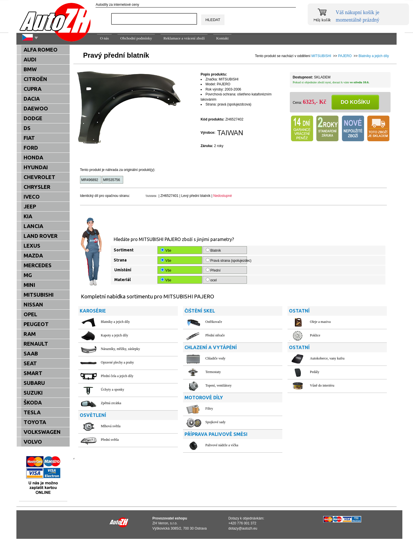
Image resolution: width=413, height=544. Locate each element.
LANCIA (33, 226)
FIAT (29, 138)
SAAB (31, 354)
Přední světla (110, 440)
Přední (214, 270)
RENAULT (36, 344)
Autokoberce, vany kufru (327, 358)
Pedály (314, 372)
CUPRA (32, 89)
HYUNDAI (36, 167)
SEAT (30, 363)
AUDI (30, 60)
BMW (30, 69)
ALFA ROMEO (41, 50)
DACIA (32, 99)
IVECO (32, 197)
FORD (31, 148)
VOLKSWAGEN (42, 432)
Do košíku (355, 102)
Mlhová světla (110, 426)
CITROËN (35, 79)
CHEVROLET (39, 177)
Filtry (209, 408)
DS (27, 128)
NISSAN (33, 305)
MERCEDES (38, 265)
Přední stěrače (215, 335)
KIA (28, 216)
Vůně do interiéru (322, 385)
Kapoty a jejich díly (114, 335)
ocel (212, 280)
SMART (33, 373)
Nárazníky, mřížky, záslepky (120, 349)
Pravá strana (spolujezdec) (226, 260)
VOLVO (33, 442)
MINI (29, 285)
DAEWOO (36, 109)
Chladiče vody (215, 358)
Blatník (214, 250)
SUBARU (34, 383)
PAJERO (345, 56)
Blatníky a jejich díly (374, 56)
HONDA (33, 158)
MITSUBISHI (321, 56)
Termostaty (213, 372)
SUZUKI (33, 393)
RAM (30, 334)
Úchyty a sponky (112, 389)
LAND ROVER (41, 236)
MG (28, 275)
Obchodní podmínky (136, 38)
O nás (104, 38)
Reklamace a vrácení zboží (184, 38)
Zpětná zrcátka (111, 403)
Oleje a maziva (320, 322)
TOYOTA (35, 422)
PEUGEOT (36, 324)
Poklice (315, 335)
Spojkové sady (215, 422)
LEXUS (32, 246)
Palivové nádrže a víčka (221, 445)
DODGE (33, 118)
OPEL (30, 314)
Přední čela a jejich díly (117, 376)
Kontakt (222, 38)
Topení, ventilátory (218, 385)
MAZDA (33, 256)
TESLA (32, 412)
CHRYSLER (37, 187)
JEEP (30, 207)
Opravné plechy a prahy (117, 362)
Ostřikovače (213, 322)
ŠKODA (33, 403)
